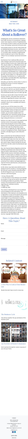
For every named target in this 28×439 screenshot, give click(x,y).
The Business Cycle (8, 314)
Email (2, 231)
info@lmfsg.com (14, 430)
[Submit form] (4, 249)
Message (3, 238)
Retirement (14, 437)
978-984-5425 (15, 420)
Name (2, 223)
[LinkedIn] (15, 432)
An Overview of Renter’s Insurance (13, 344)
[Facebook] (13, 432)
